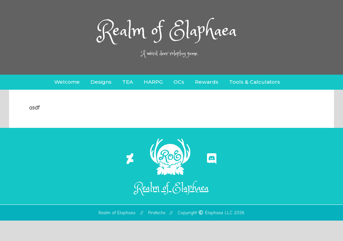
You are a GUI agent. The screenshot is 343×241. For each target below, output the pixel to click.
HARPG (153, 82)
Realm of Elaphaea (167, 31)
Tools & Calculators (254, 82)
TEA (127, 82)
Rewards (206, 82)
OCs (179, 82)
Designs (101, 82)
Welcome (67, 82)
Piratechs (157, 212)
